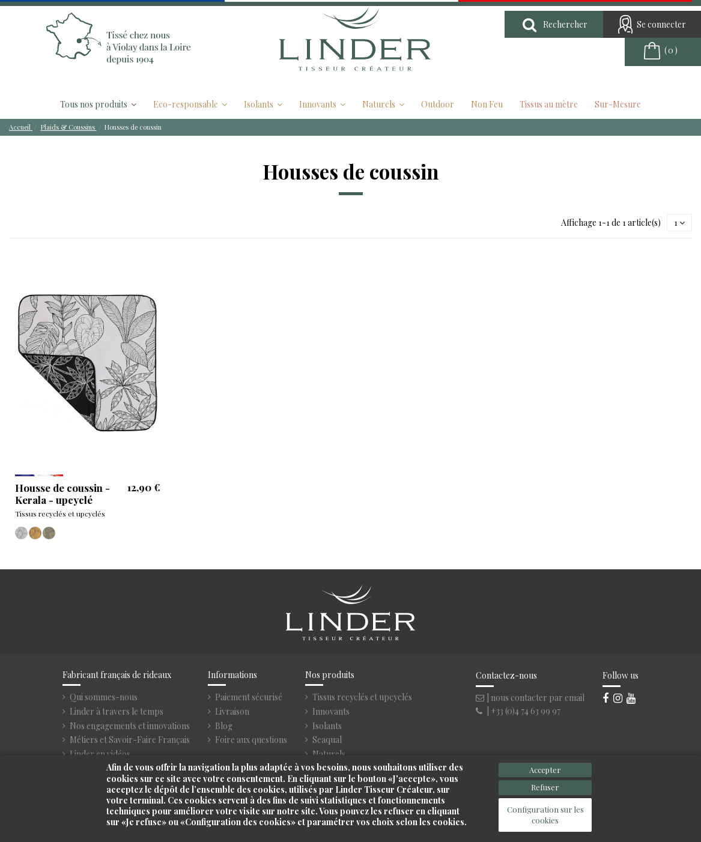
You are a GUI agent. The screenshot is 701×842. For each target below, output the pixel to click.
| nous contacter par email (530, 697)
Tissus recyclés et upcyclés (362, 697)
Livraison (232, 711)
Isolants (327, 726)
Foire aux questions (251, 739)
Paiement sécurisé (248, 697)
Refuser (545, 787)
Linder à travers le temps (116, 711)
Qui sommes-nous (104, 697)
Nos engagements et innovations (130, 726)
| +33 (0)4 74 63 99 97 (518, 710)
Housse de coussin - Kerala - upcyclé (62, 493)
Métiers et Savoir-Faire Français (130, 739)
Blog (223, 726)
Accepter (545, 770)
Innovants (331, 711)
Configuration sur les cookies (545, 814)
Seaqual (327, 739)
